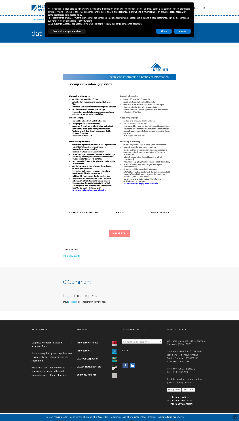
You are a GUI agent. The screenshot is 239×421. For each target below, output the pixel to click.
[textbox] (142, 341)
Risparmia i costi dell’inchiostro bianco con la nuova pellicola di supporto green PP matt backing (49, 371)
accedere (72, 301)
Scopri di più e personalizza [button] (67, 31)
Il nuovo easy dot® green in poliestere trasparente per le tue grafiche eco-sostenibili (51, 357)
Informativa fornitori (181, 400)
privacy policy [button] (151, 9)
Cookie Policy (188, 390)
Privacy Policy (174, 390)
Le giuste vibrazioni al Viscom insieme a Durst (47, 344)
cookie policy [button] (76, 15)
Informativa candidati (181, 403)
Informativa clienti (180, 396)
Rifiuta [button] (164, 31)
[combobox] (142, 341)
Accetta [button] (182, 31)
